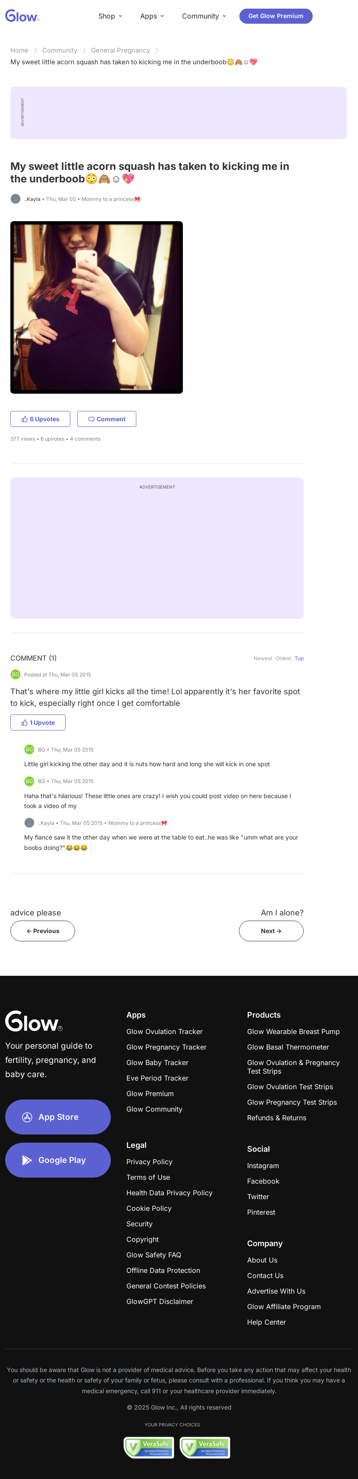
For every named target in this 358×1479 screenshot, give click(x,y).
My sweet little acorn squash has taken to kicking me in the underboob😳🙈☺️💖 (134, 62)
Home (19, 50)
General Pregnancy (120, 50)
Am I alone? (282, 912)
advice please (35, 912)
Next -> (271, 930)
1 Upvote (38, 722)
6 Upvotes (40, 419)
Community (59, 50)
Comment (107, 419)
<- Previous (43, 930)
